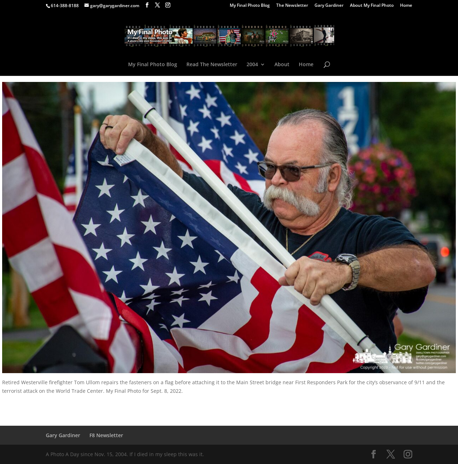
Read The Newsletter (211, 65)
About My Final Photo (372, 5)
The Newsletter (292, 5)
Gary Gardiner (329, 5)
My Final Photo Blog (250, 5)
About (281, 65)
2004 (252, 65)
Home (406, 5)
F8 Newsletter (106, 435)
